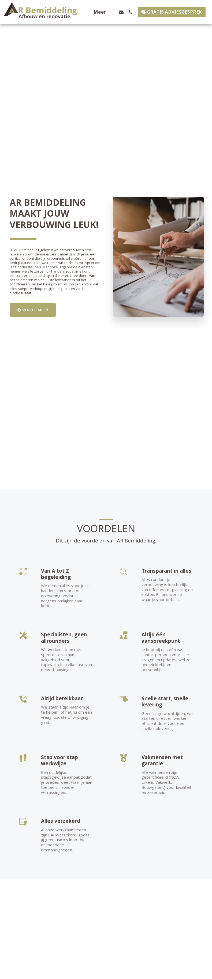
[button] (121, 12)
